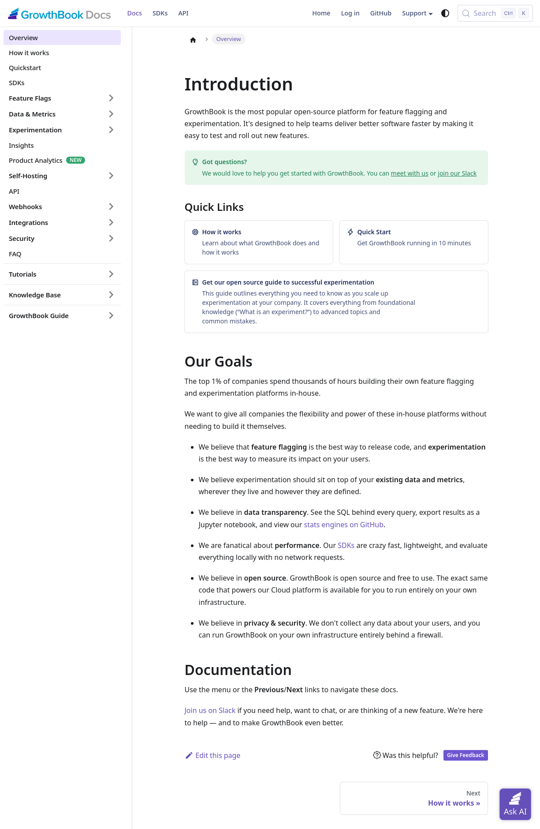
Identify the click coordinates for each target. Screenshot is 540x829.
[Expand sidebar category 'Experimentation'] (111, 130)
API (183, 13)
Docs (134, 13)
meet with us (409, 173)
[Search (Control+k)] (495, 13)
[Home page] (193, 40)
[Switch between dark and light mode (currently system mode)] (445, 13)
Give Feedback (465, 755)
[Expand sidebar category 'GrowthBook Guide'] (111, 315)
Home (321, 13)
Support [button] (414, 13)
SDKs (160, 13)
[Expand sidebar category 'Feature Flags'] (111, 98)
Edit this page (213, 755)
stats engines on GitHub (344, 524)
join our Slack (457, 173)
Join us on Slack (210, 710)
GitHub (381, 13)
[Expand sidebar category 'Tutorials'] (111, 274)
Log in (350, 13)
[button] (62, 114)
